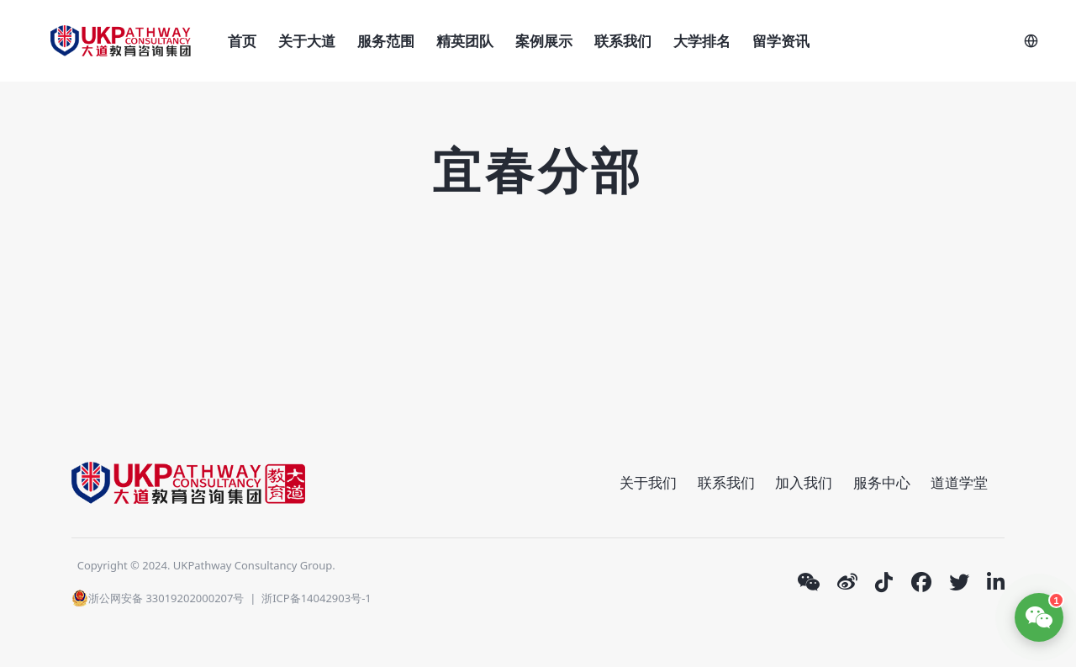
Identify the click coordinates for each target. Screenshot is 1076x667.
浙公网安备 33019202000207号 (157, 598)
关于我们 (648, 482)
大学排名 (702, 40)
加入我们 (803, 482)
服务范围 (385, 40)
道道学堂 (959, 482)
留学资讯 (781, 40)
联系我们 (622, 40)
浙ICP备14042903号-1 (316, 598)
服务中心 (881, 482)
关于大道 (306, 40)
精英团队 (464, 40)
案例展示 (543, 40)
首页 (242, 40)
